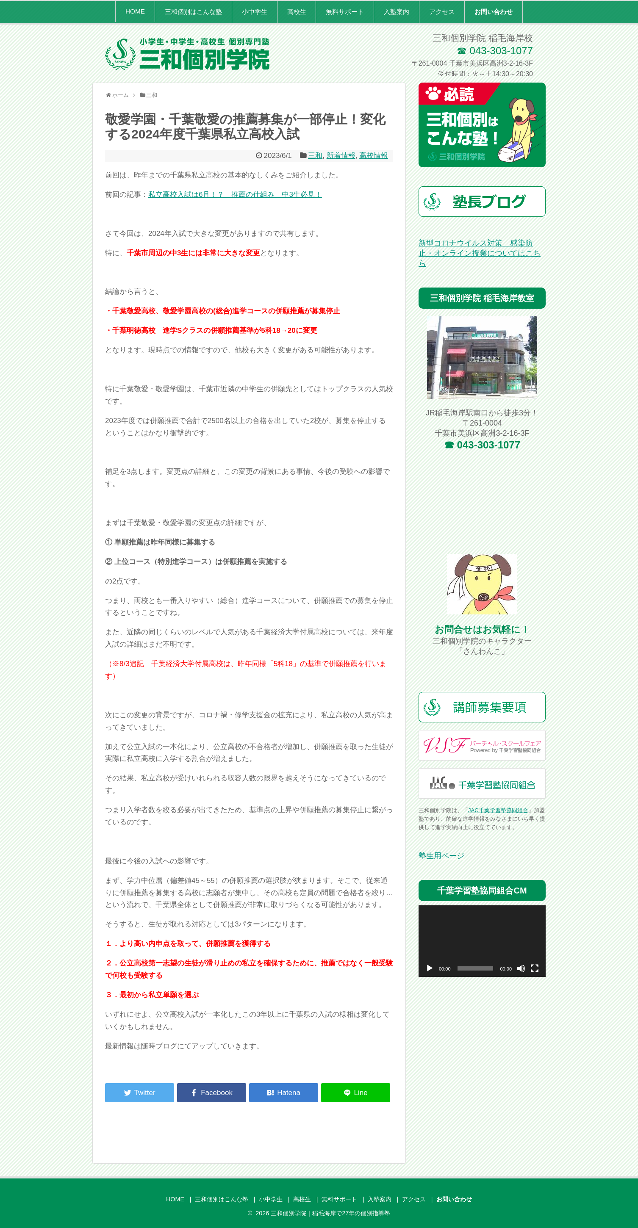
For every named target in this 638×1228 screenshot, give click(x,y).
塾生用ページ (441, 856)
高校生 (296, 11)
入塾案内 (396, 11)
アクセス (442, 11)
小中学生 (254, 11)
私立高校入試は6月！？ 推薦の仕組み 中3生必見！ (235, 195)
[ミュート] (521, 968)
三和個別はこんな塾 (193, 11)
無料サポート (345, 11)
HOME (135, 11)
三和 (315, 156)
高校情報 (373, 156)
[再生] (429, 968)
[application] (482, 941)
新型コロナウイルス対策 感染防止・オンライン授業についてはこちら (480, 253)
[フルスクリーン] (534, 968)
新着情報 (341, 156)
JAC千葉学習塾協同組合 (498, 810)
